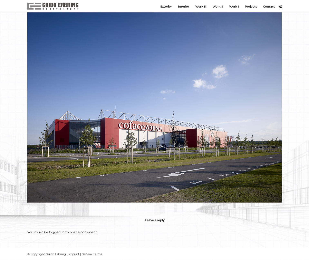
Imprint (73, 254)
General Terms (92, 254)
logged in (57, 232)
